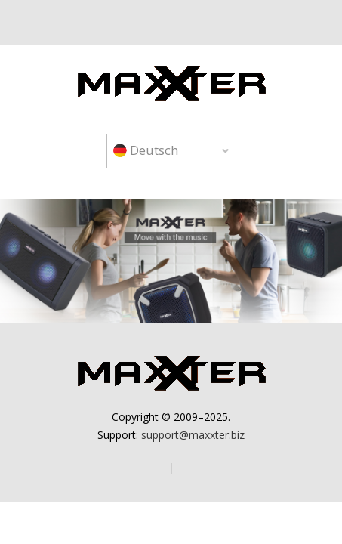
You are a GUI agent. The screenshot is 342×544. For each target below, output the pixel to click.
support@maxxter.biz (193, 435)
